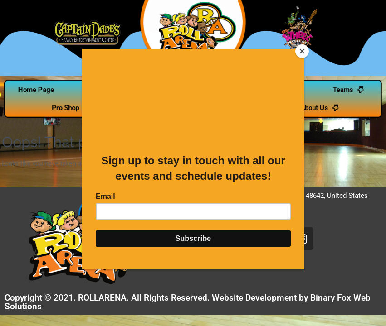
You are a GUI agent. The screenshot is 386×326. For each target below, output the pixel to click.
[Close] (302, 51)
